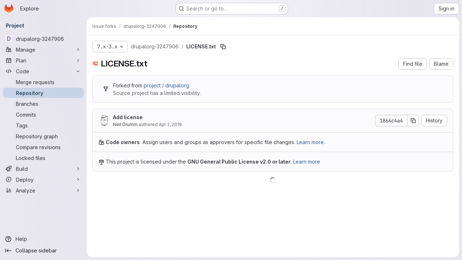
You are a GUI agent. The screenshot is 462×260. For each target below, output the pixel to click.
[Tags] (43, 125)
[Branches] (43, 104)
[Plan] (43, 60)
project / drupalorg (166, 85)
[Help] (43, 239)
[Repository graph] (43, 136)
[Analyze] (43, 190)
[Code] (43, 71)
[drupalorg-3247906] (43, 39)
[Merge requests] (43, 82)
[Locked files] (43, 158)
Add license (128, 117)
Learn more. (311, 142)
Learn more (306, 162)
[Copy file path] (223, 46)
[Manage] (43, 49)
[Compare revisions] (43, 147)
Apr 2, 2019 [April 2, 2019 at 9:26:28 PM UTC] (170, 124)
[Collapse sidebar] (43, 251)
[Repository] (43, 93)
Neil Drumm (125, 124)
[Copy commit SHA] (413, 120)
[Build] (43, 169)
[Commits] (43, 114)
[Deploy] (43, 179)
